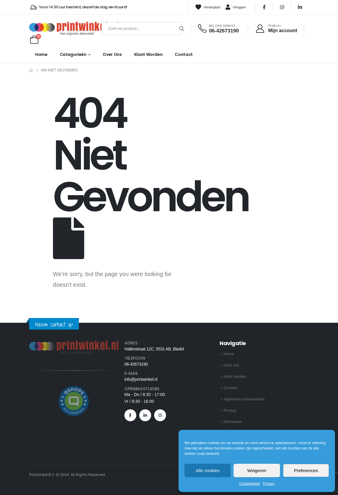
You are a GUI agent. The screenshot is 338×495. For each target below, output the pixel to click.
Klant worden (148, 54)
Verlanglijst (207, 7)
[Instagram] (282, 7)
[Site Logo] (64, 28)
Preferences (306, 470)
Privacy (268, 484)
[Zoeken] (181, 29)
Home (41, 54)
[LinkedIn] (300, 7)
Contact (184, 54)
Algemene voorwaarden (244, 399)
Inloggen (235, 7)
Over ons (112, 54)
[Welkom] (276, 28)
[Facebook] (264, 7)
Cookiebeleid (249, 484)
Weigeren (256, 470)
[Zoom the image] (73, 344)
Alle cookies (208, 470)
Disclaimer (233, 421)
